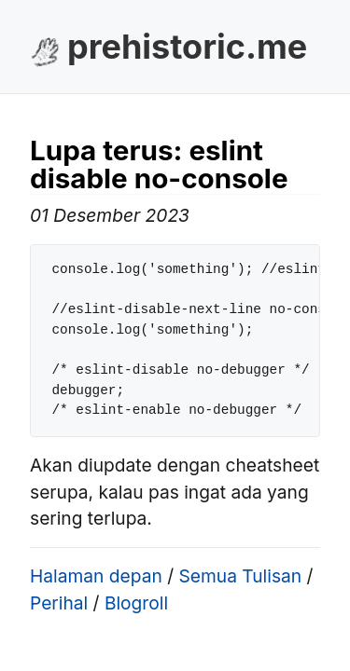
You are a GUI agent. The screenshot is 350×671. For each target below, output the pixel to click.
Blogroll (136, 603)
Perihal (59, 603)
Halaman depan (96, 576)
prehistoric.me (187, 46)
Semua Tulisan (239, 576)
